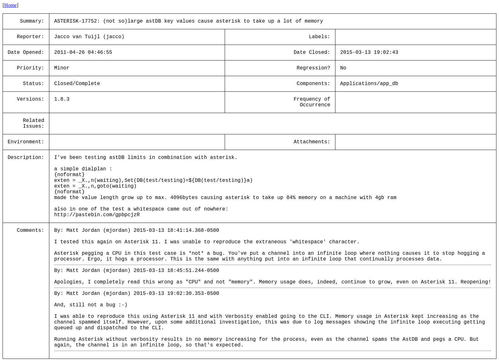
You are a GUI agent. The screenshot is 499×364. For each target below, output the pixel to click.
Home (10, 5)
